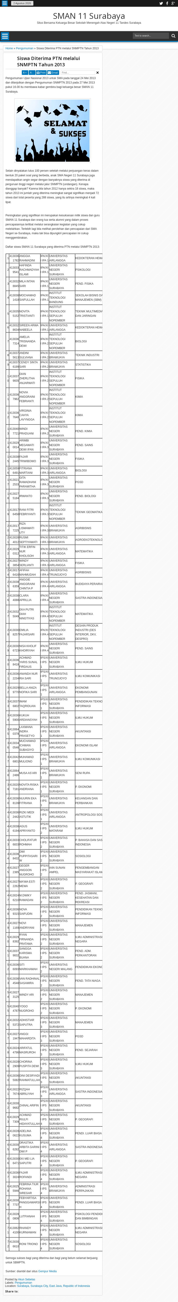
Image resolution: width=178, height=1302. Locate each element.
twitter (161, 3)
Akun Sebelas (26, 1279)
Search (173, 36)
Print (43, 72)
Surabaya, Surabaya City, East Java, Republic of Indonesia (53, 1286)
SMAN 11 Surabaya (89, 15)
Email (54, 72)
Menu (5, 3)
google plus (173, 3)
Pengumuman (23, 1282)
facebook (167, 3)
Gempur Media (47, 1271)
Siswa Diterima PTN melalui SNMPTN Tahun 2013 (48, 61)
